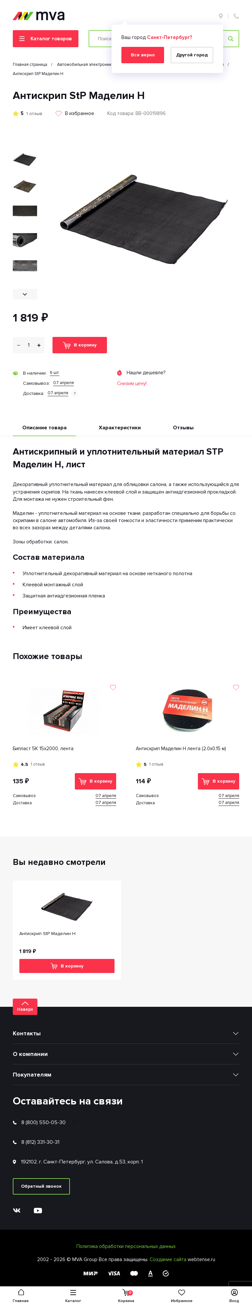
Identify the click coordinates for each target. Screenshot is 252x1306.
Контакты (27, 1033)
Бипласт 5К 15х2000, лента (43, 748)
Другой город (192, 55)
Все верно (143, 55)
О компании (30, 1054)
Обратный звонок (41, 1186)
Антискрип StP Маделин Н (47, 933)
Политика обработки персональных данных (126, 1246)
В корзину (79, 345)
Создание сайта (169, 1259)
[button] (25, 294)
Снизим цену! (132, 383)
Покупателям (32, 1074)
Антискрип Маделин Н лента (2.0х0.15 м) (181, 748)
